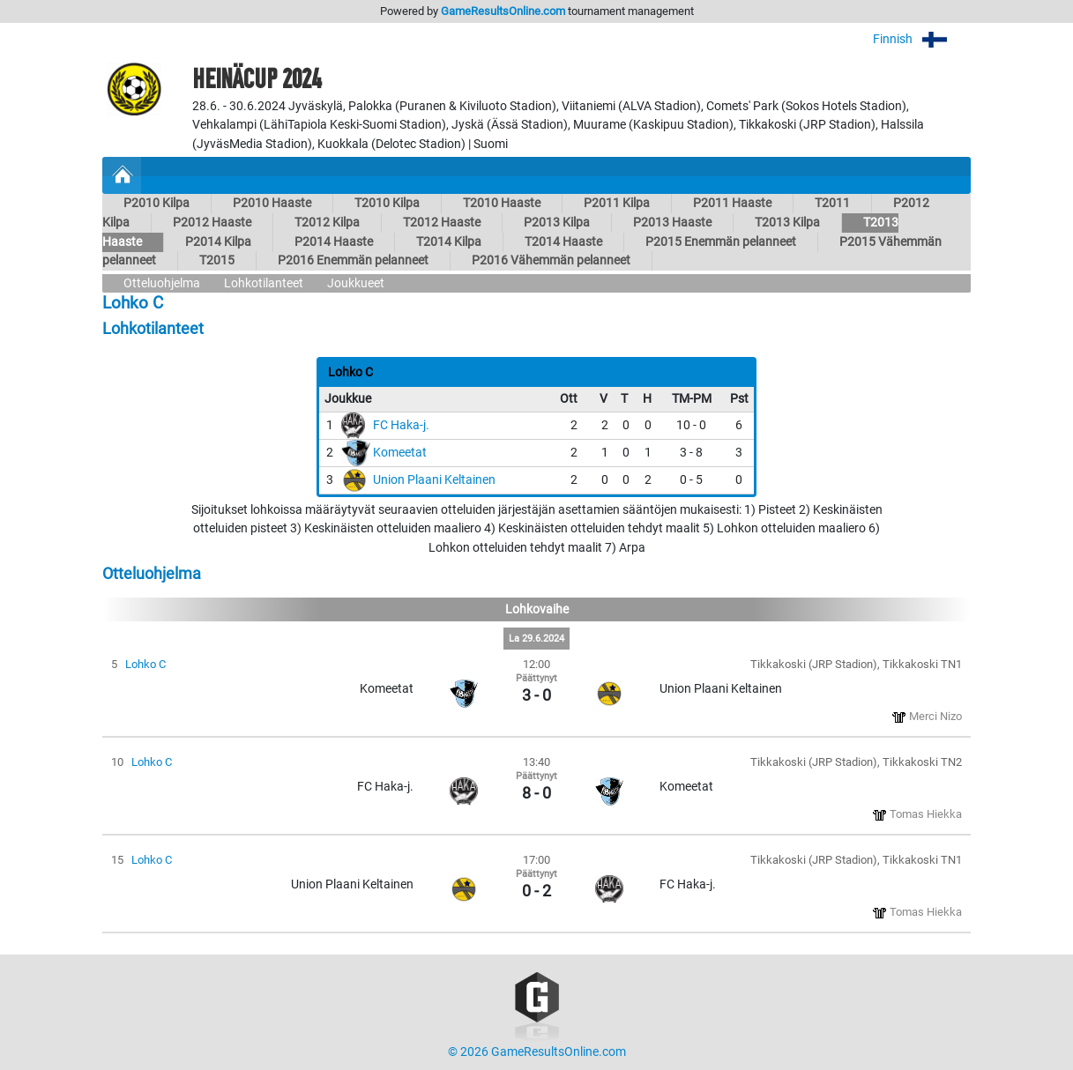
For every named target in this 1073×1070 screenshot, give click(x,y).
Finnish (922, 39)
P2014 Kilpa (218, 241)
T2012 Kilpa (327, 222)
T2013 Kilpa (787, 222)
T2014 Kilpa (448, 241)
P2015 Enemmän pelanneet (720, 241)
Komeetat (400, 452)
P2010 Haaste (272, 203)
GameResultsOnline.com (503, 11)
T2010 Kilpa (387, 203)
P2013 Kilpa (557, 222)
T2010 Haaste (501, 203)
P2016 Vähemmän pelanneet (551, 260)
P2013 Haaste (672, 222)
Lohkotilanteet (263, 283)
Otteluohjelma (161, 283)
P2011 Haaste (732, 203)
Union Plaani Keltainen (434, 479)
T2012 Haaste (442, 222)
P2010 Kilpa (156, 203)
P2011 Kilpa (617, 203)
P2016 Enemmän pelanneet (353, 260)
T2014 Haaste (563, 241)
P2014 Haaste (333, 241)
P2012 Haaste (212, 222)
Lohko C (145, 664)
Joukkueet (355, 283)
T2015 (217, 260)
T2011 (832, 203)
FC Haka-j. (401, 425)
